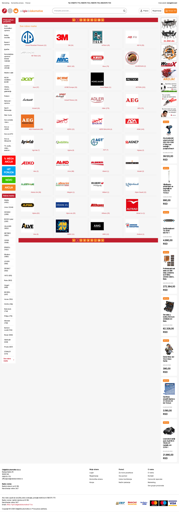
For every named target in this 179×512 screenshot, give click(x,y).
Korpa (92, 482)
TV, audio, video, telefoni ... (7, 148)
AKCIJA (9, 187)
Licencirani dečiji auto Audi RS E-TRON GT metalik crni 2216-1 (169, 443)
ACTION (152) (140, 87)
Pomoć (27, 3)
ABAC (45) (70, 66)
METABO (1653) (7, 234)
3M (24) (70, 45)
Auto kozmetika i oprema (8, 28)
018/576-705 (95, 3)
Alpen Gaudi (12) (140, 192)
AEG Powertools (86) (36, 129)
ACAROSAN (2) (140, 66)
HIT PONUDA (9, 171)
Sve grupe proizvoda (156, 486)
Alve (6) (35, 234)
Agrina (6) (70, 150)
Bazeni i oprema (7, 43)
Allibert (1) (105, 192)
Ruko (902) (8, 280)
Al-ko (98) (70, 171)
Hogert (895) (6, 286)
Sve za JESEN (6, 128)
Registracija (94, 476)
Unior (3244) (8, 207)
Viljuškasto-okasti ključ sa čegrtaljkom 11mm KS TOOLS (168, 188)
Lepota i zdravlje (7, 67)
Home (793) (8, 299)
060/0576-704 (105, 3)
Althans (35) (106, 213)
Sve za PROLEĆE (7, 140)
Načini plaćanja (124, 482)
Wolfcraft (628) (7, 341)
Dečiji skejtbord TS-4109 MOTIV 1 (168, 230)
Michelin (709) (7, 322)
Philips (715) (8, 316)
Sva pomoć (123, 476)
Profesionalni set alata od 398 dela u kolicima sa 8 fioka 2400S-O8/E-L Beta (169, 273)
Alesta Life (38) (36, 192)
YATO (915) (8, 275)
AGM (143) (140, 129)
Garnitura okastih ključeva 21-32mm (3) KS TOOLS (169, 400)
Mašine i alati (8, 73)
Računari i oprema (7, 102)
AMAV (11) (70, 234)
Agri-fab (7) (36, 150)
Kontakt (151, 476)
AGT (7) (105, 150)
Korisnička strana (17, 3)
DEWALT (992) (7, 269)
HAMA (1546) (6, 241)
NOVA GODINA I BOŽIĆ (7, 80)
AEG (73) (140, 108)
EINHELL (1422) (7, 248)
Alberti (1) (105, 171)
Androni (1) (140, 234)
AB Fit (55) (140, 45)
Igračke (6, 49)
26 (99, 20)
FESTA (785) (8, 304)
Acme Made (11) (105, 87)
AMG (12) (105, 234)
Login (92, 473)
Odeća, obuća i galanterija (7, 89)
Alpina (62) (36, 213)
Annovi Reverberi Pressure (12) (35, 45)
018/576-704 (85, 3)
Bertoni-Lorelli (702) (8, 329)
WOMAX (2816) (7, 213)
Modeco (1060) (7, 255)
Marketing (5, 3)
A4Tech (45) (106, 45)
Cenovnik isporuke (155, 479)
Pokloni (6, 96)
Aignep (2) (140, 150)
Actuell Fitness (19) (70, 100)
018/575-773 (75, 3)
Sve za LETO (8, 134)
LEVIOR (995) (6, 262)
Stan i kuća (8, 115)
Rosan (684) (8, 335)
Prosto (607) (8, 347)
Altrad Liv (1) (140, 213)
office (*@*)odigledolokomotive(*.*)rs (19, 505)
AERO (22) (70, 129)
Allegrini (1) (71, 192)
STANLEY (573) (7, 353)
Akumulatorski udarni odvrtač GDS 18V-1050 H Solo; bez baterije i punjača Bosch (168, 143)
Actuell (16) (36, 108)
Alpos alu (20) (70, 213)
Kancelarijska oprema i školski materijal (8, 57)
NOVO (8, 179)
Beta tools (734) (7, 310)
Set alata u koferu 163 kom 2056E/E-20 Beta (168, 318)
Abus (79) (105, 66)
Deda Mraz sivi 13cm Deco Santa (168, 359)
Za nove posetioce (126, 473)
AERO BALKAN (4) (105, 129)
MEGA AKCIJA (9, 160)
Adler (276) (105, 108)
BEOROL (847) (7, 293)
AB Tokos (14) (36, 56)
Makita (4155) (6, 201)
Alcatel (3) (140, 171)
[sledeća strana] (102, 19)
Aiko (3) (35, 171)
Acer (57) (36, 87)
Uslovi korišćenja (125, 479)
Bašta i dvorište (7, 36)
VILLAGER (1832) (7, 227)
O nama (151, 473)
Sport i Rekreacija (7, 109)
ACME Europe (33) (71, 87)
